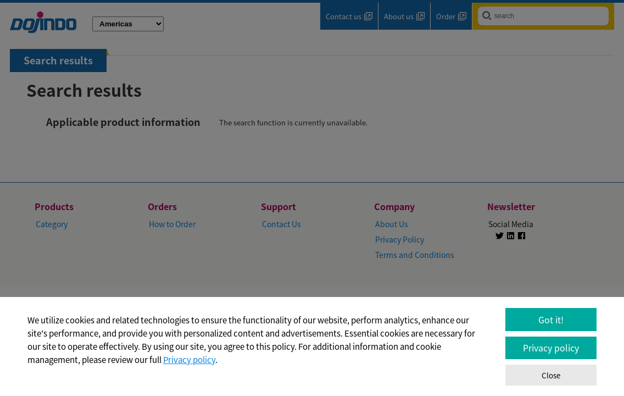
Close (551, 375)
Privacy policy (189, 360)
